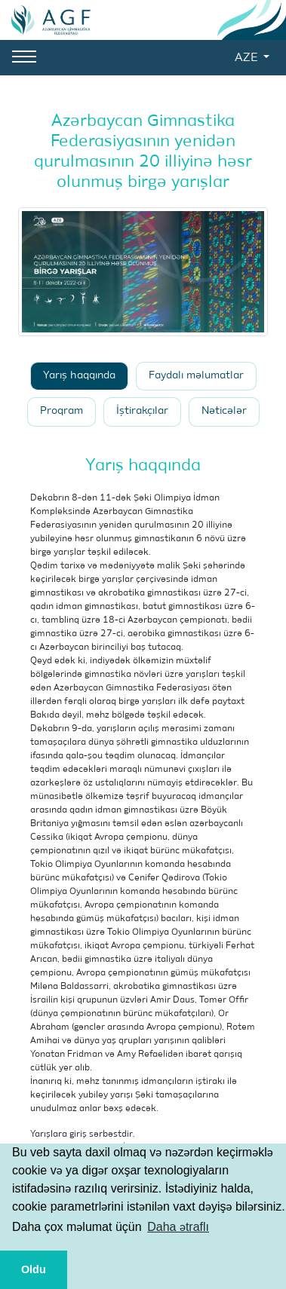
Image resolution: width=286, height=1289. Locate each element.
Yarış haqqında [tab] (79, 376)
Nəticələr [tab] (224, 411)
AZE (247, 58)
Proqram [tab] (61, 411)
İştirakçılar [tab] (142, 411)
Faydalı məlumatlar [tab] (196, 376)
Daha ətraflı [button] (178, 1226)
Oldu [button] (33, 1269)
